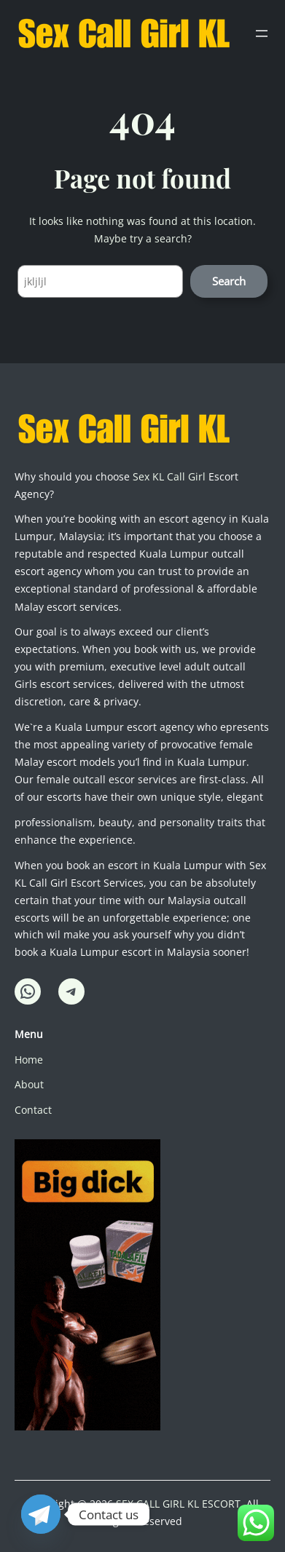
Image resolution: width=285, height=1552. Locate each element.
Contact (33, 1110)
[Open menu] (261, 33)
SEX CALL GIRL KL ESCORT (178, 1504)
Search (229, 281)
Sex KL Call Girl (169, 476)
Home (29, 1059)
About (29, 1084)
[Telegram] (40, 1514)
